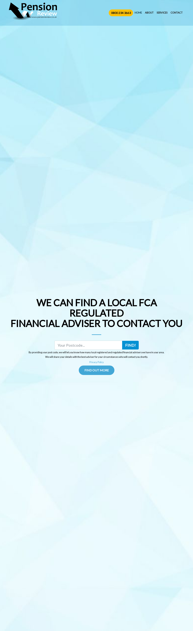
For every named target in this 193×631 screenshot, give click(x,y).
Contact (177, 12)
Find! (130, 345)
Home (138, 12)
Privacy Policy (96, 362)
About (149, 12)
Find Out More (96, 370)
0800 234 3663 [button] (121, 13)
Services (162, 12)
